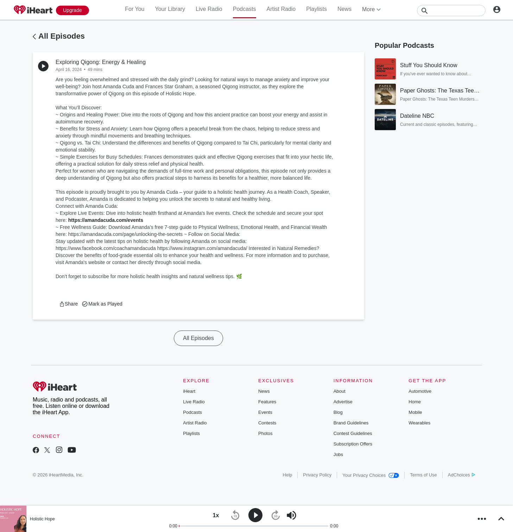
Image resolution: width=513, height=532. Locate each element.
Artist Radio (281, 9)
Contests (267, 422)
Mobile (415, 412)
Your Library (170, 9)
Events (265, 412)
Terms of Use (423, 474)
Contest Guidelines (353, 433)
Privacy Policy (317, 474)
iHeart (189, 391)
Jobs (338, 454)
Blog (338, 412)
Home (414, 401)
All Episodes (61, 36)
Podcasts (244, 9)
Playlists (316, 9)
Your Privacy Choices (370, 475)
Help (287, 474)
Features (267, 401)
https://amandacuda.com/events (105, 220)
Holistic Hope (42, 519)
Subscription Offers (353, 444)
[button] (68, 304)
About (340, 391)
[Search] (451, 10)
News (344, 9)
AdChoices (461, 474)
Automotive (419, 391)
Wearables (419, 422)
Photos (265, 433)
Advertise (343, 401)
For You (134, 9)
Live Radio (209, 9)
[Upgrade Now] (72, 10)
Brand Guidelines (351, 422)
